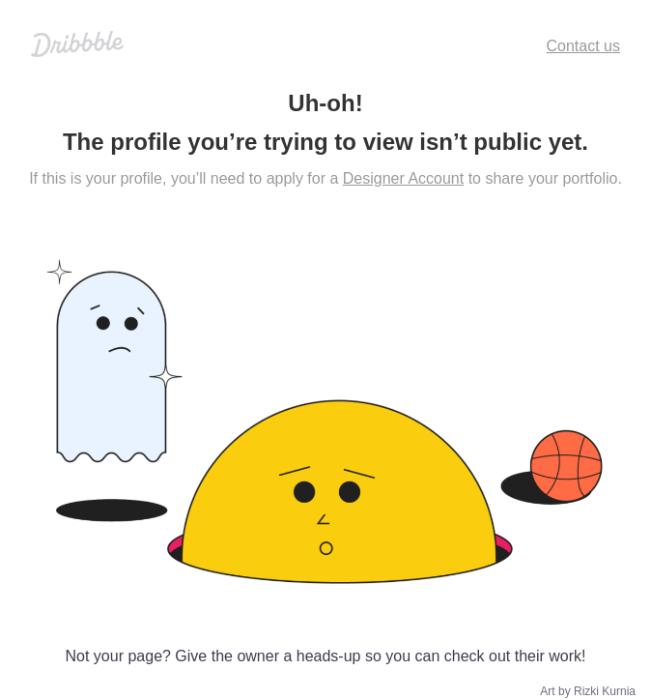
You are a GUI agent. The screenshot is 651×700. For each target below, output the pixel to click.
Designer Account (403, 178)
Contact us (583, 46)
